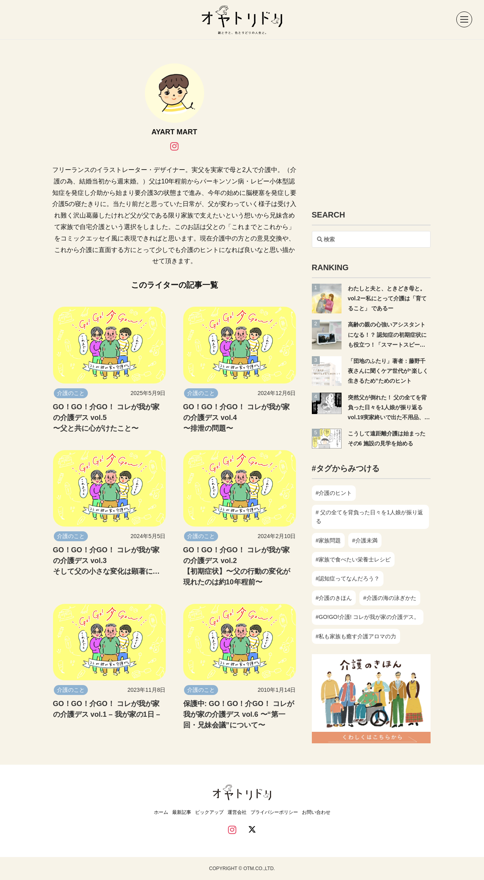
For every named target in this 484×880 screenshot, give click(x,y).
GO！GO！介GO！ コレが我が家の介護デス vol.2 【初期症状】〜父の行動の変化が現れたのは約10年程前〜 (236, 566)
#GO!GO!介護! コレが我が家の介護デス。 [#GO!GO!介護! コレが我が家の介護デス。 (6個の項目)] (368, 617)
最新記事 (181, 812)
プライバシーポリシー (274, 812)
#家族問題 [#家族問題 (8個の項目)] (328, 540)
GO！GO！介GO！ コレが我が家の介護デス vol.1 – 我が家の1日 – (106, 709)
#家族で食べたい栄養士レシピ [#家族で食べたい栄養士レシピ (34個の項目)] (353, 559)
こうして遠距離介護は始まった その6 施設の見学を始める (389, 438)
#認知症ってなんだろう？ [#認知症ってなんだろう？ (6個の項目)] (348, 578)
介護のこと (71, 393)
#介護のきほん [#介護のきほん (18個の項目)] (334, 598)
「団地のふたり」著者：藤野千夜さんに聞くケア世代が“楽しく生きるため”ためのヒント (388, 371)
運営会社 (237, 812)
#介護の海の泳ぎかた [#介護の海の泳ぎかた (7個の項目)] (389, 598)
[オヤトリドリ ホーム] (242, 19)
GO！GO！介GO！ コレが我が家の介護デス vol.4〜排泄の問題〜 (236, 417)
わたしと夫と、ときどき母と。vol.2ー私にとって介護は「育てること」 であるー (387, 298)
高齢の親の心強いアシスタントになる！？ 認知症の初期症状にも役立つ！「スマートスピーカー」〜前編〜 (387, 335)
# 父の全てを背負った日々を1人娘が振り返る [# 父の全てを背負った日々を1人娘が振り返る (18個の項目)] (369, 516)
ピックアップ (209, 812)
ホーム (161, 812)
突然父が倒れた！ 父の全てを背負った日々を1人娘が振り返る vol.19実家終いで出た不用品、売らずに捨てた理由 (389, 408)
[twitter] (252, 831)
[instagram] (232, 830)
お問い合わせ (316, 812)
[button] (460, 20)
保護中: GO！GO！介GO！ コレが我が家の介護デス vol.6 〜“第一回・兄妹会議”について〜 (238, 714)
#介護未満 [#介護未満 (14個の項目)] (365, 540)
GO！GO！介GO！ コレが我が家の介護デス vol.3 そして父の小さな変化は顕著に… (106, 560)
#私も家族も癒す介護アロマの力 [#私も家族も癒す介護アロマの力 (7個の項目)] (356, 636)
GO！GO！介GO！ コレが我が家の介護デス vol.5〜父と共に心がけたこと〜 (106, 417)
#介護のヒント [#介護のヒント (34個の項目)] (334, 493)
